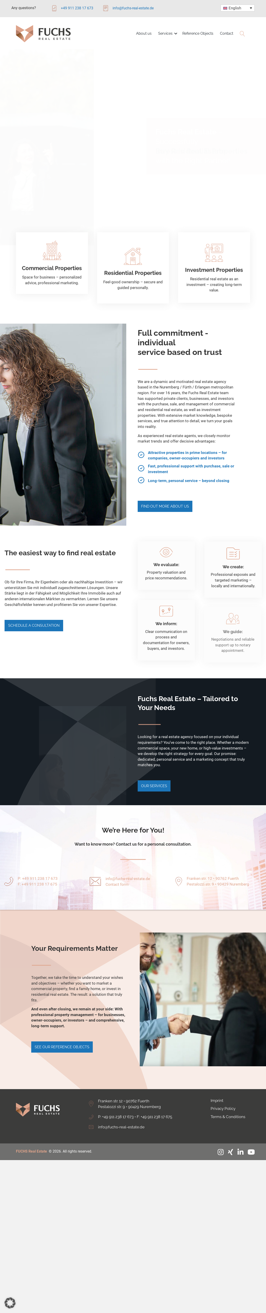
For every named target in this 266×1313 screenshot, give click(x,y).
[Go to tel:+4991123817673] (76, 9)
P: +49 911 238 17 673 (116, 1108)
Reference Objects (197, 33)
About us (144, 33)
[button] (176, 34)
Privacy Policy (223, 1100)
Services (165, 33)
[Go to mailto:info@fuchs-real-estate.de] (129, 9)
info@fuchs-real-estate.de (128, 883)
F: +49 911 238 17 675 (154, 1108)
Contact (226, 33)
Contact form (117, 888)
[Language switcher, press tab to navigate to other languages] (238, 8)
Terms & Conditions (228, 1108)
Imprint (217, 1092)
